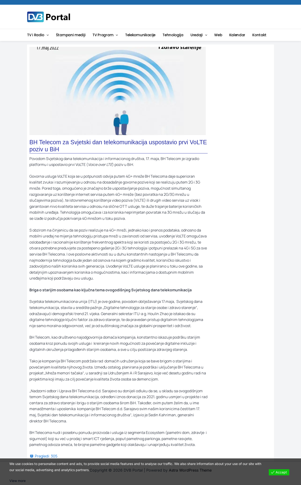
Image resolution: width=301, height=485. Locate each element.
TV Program (102, 34)
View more (17, 481)
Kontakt (259, 34)
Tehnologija (172, 34)
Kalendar (237, 34)
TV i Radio (35, 34)
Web (218, 34)
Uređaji (196, 34)
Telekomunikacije (140, 34)
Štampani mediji (71, 34)
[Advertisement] (187, 16)
